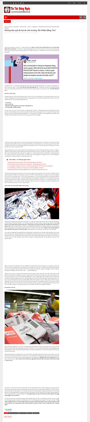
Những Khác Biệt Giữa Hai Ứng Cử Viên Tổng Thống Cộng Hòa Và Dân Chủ (25, 162)
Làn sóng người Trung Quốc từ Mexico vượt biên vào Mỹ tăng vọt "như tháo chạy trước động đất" (30, 166)
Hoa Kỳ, (31, 32)
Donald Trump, (26, 32)
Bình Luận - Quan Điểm (13, 26)
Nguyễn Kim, (35, 32)
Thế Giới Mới (9, 410)
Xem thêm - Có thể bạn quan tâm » (20, 159)
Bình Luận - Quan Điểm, (18, 32)
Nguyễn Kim (35, 26)
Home (69, 3)
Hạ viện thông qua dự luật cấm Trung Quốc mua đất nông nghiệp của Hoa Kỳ (25, 167)
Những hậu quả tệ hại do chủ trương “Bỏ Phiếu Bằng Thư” (30, 30)
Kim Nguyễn (9, 409)
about (74, 3)
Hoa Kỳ (29, 26)
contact (79, 3)
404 (84, 3)
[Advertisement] (60, 10)
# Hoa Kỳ (30, 413)
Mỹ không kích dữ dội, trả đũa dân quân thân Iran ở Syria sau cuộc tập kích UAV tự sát (27, 169)
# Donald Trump (23, 413)
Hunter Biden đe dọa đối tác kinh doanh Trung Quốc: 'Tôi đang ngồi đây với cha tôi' (27, 164)
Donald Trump (23, 26)
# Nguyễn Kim (36, 413)
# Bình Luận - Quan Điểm (13, 413)
